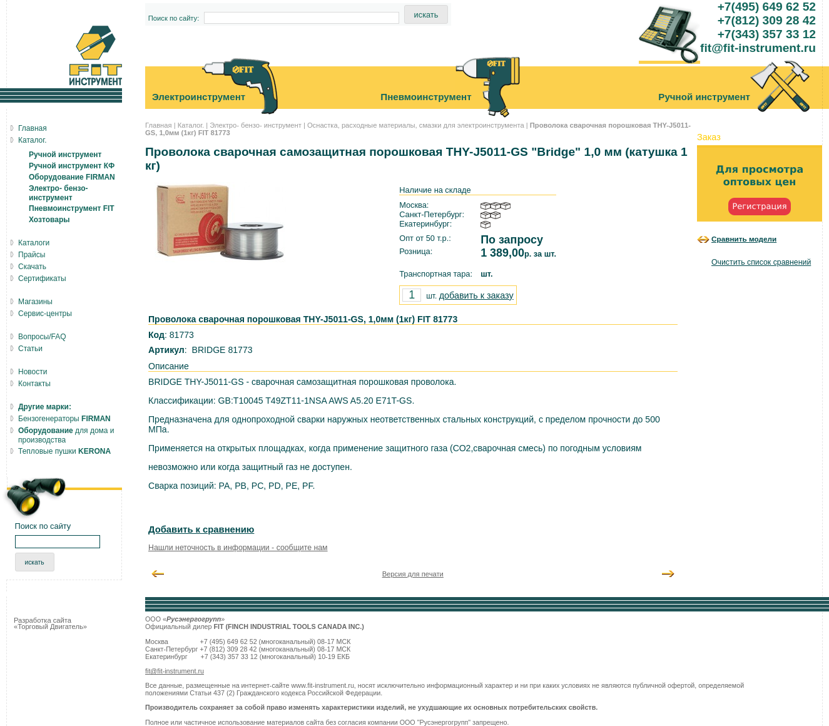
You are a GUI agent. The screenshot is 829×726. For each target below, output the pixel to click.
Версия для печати (413, 574)
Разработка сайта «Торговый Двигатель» (50, 623)
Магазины (35, 301)
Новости (32, 371)
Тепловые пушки (64, 451)
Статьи (30, 348)
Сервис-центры (45, 313)
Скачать (32, 266)
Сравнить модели (743, 239)
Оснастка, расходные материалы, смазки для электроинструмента (415, 125)
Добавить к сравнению (201, 529)
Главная (158, 125)
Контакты (34, 383)
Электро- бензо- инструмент (256, 125)
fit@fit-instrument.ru (174, 671)
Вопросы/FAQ (42, 336)
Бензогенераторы (64, 418)
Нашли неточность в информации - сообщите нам (238, 547)
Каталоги (33, 242)
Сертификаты (42, 278)
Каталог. (191, 125)
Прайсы (31, 254)
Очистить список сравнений (761, 262)
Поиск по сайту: (174, 18)
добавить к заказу (476, 295)
